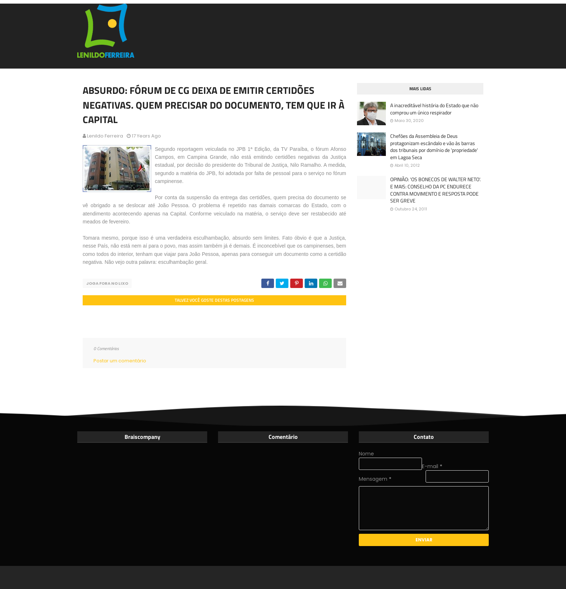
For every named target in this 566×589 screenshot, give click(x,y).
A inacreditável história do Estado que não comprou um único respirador (434, 109)
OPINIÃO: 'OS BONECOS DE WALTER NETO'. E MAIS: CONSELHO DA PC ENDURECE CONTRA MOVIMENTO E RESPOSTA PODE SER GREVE (435, 190)
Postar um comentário (119, 360)
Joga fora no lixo (107, 283)
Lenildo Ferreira (105, 135)
